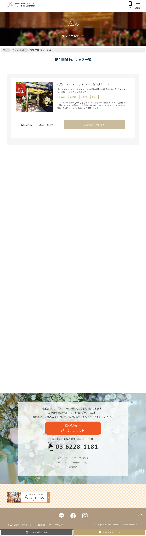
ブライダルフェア (18, 50)
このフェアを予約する (94, 125)
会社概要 (42, 525)
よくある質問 (13, 525)
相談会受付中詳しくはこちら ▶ (73, 428)
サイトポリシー (56, 525)
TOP (5, 50)
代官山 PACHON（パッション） (41, 50)
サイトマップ (27, 525)
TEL (130, 5)
